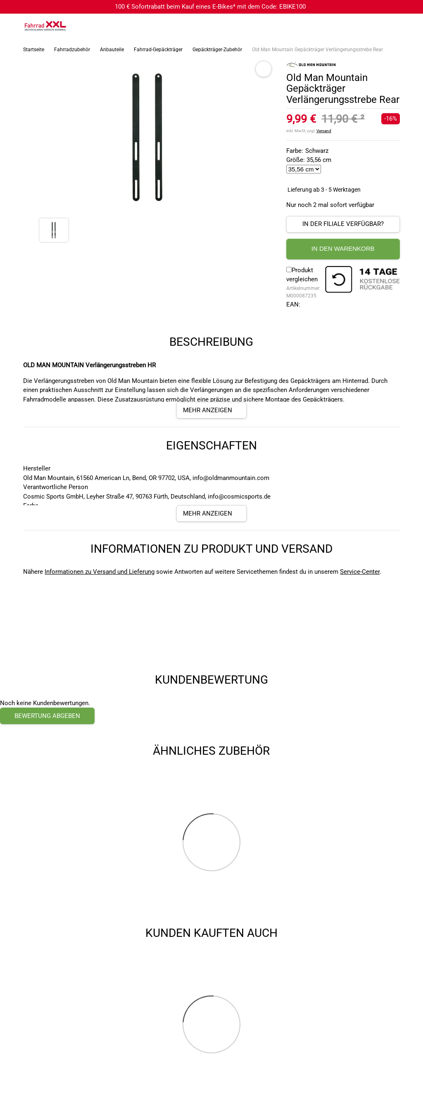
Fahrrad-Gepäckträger (158, 49)
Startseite (33, 49)
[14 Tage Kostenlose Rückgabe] (362, 281)
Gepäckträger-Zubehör (217, 49)
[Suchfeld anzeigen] (375, 26)
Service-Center (360, 571)
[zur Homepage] (45, 26)
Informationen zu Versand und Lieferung (99, 571)
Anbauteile (112, 49)
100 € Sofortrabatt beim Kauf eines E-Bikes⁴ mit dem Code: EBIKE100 (210, 6)
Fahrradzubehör (72, 49)
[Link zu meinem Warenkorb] (408, 26)
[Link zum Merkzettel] (392, 26)
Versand (323, 130)
